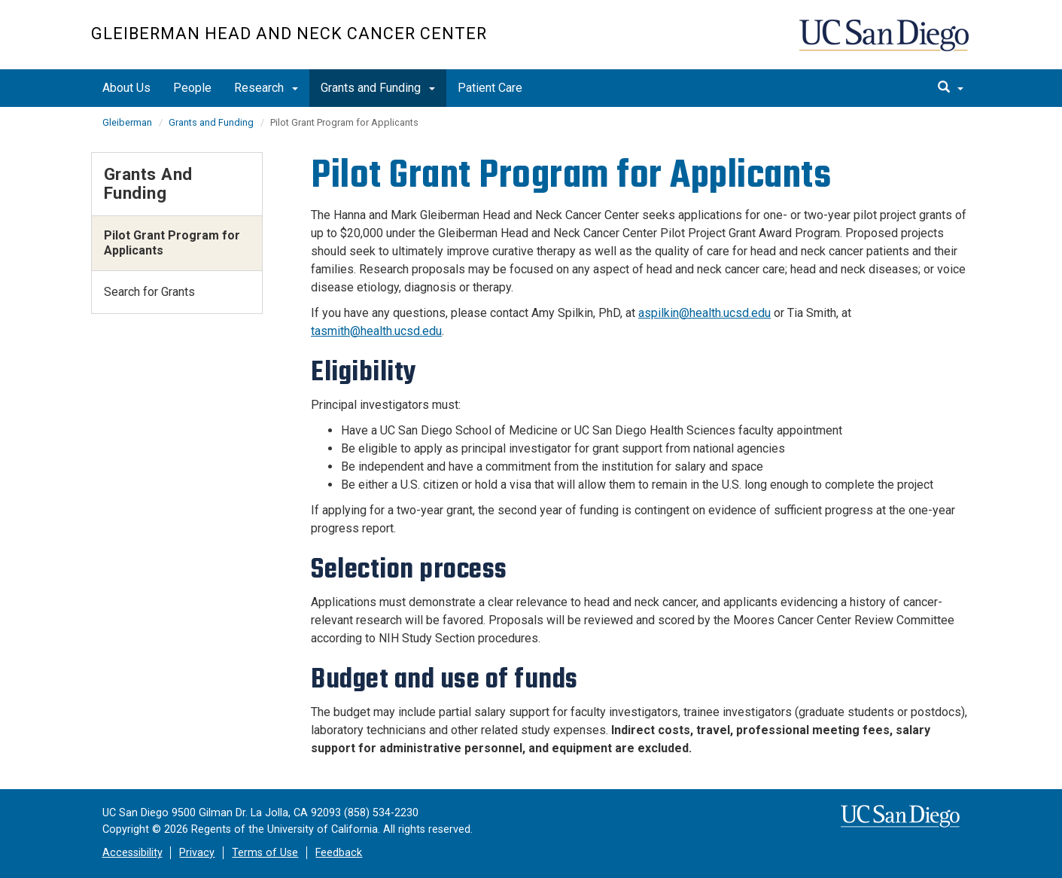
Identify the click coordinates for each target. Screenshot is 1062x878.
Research (266, 88)
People (192, 88)
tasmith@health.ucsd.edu (376, 331)
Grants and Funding (378, 88)
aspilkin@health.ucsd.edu (704, 313)
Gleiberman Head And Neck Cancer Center (289, 33)
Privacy (197, 852)
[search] (951, 88)
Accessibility (132, 852)
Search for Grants (149, 292)
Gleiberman (127, 122)
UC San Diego (885, 42)
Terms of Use (265, 852)
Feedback (338, 852)
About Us (126, 88)
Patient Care (490, 88)
